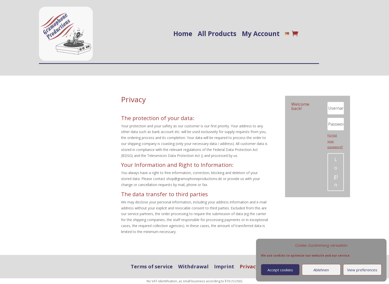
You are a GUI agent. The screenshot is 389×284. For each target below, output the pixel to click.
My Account (261, 33)
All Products (217, 33)
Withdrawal (193, 267)
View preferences (362, 269)
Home (182, 33)
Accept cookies (280, 269)
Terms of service (152, 267)
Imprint (224, 267)
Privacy (249, 267)
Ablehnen (321, 269)
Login (336, 172)
